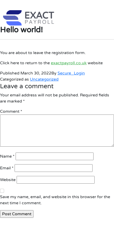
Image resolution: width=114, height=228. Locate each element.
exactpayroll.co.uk (69, 63)
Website (8, 179)
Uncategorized (44, 79)
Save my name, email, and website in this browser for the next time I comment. (55, 200)
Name (7, 156)
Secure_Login (71, 73)
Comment (11, 111)
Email (7, 168)
